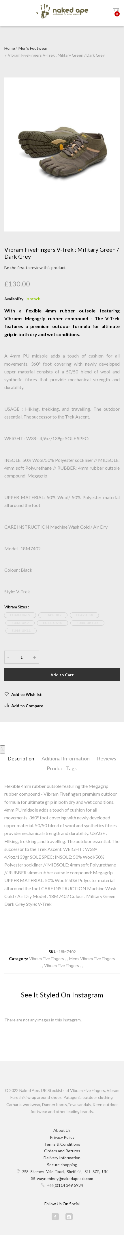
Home (9, 48)
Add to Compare (23, 705)
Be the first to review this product (35, 267)
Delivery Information (62, 1157)
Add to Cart (62, 674)
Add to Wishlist (23, 694)
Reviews (106, 758)
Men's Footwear (32, 48)
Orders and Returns (62, 1150)
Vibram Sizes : (16, 606)
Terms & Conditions (62, 1144)
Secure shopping (62, 1164)
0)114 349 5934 (69, 1185)
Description (20, 758)
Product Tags (62, 768)
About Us (62, 1130)
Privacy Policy (62, 1137)
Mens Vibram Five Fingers (92, 958)
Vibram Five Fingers (46, 958)
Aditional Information (66, 758)
